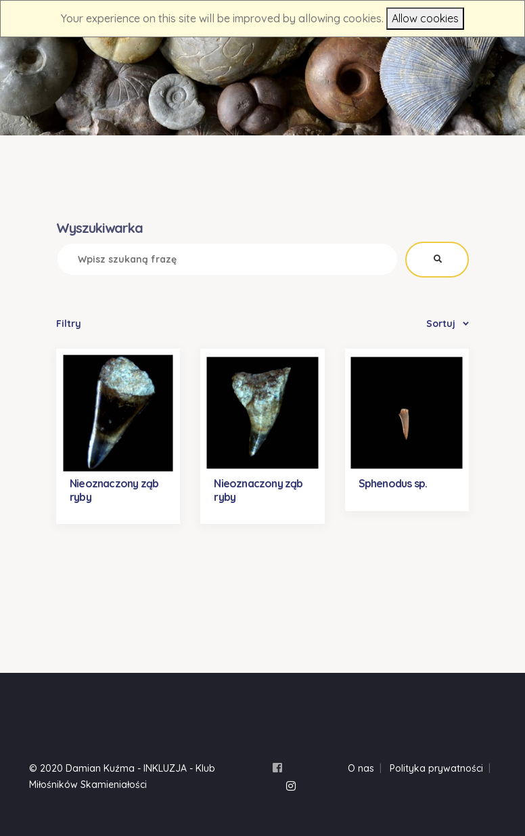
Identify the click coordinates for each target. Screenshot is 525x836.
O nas (361, 768)
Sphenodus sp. (393, 483)
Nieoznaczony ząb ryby (114, 490)
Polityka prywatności (436, 768)
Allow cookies (425, 18)
